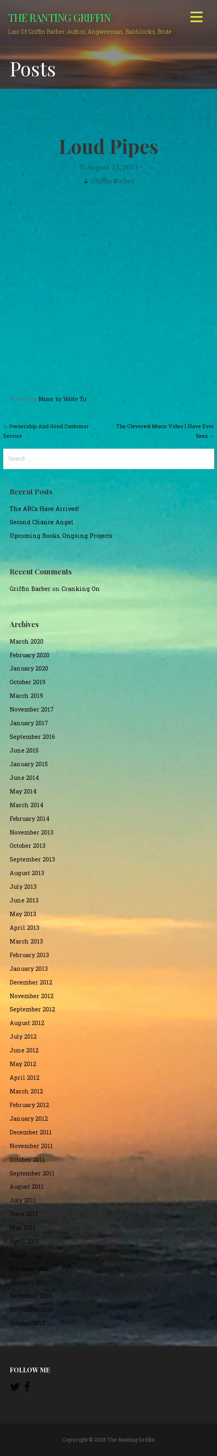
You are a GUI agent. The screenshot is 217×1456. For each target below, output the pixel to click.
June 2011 (24, 1214)
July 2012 (23, 1036)
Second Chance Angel (42, 522)
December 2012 (31, 982)
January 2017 (29, 723)
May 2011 (23, 1227)
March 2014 (26, 805)
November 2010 (31, 1309)
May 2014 (23, 791)
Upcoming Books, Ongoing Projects (61, 535)
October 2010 (27, 1323)
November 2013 (31, 832)
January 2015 (29, 764)
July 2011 (23, 1200)
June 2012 (24, 1050)
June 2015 (24, 750)
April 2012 (24, 1077)
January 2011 (28, 1282)
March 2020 (26, 641)
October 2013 (27, 845)
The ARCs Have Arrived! (44, 509)
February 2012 (29, 1105)
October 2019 (27, 682)
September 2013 (32, 859)
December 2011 (31, 1132)
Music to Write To (62, 399)
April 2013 (24, 927)
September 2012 (32, 1009)
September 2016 (32, 736)
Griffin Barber (112, 180)
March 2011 (26, 1255)
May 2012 (23, 1064)
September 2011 (32, 1173)
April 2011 (24, 1241)
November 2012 (31, 996)
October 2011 (27, 1159)
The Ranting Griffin (59, 17)
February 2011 (29, 1268)
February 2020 (29, 655)
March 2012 (26, 1091)
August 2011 (27, 1186)
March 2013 (26, 941)
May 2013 (23, 914)
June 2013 (24, 900)
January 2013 (29, 968)
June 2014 (24, 777)
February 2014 (29, 818)
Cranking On (80, 589)
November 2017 (32, 709)
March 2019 (26, 695)
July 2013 (23, 886)
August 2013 (27, 873)
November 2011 (31, 1146)
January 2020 (29, 668)
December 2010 (31, 1296)
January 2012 (29, 1118)
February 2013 (29, 955)
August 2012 (27, 1023)
